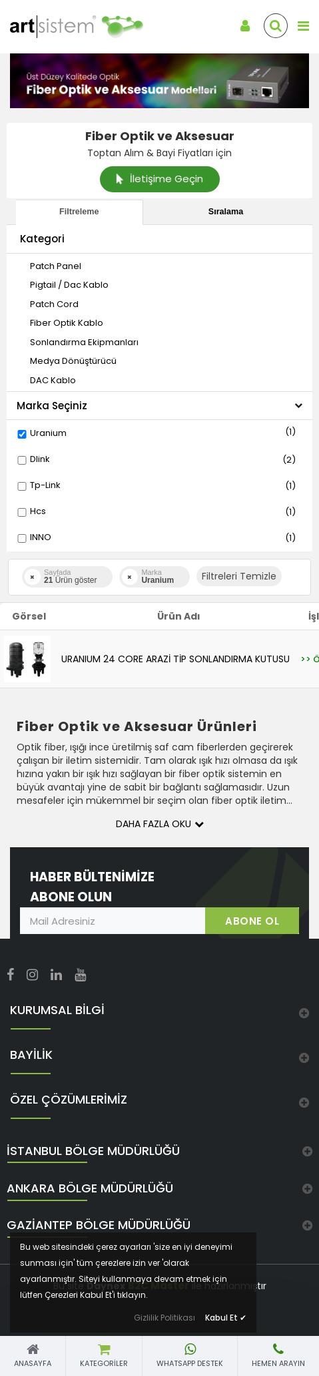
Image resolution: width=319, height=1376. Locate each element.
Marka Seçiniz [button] (159, 406)
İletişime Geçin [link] (159, 179)
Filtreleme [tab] (79, 211)
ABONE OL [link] (252, 921)
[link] (66, 26)
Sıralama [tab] (226, 211)
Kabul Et (225, 1317)
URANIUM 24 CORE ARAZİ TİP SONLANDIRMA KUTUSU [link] (175, 659)
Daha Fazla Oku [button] (160, 824)
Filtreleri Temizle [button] (239, 576)
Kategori (42, 239)
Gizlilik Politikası (164, 1317)
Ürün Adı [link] (178, 616)
